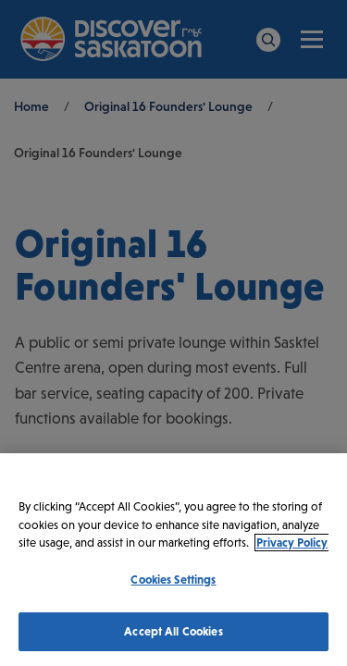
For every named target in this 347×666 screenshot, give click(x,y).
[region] (173, 559)
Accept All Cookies (173, 631)
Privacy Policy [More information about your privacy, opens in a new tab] (292, 542)
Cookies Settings (173, 579)
